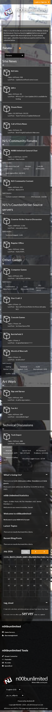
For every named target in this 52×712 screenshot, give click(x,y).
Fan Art (14, 408)
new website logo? (22, 417)
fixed (35, 609)
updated (42, 614)
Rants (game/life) (12, 173)
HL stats (6, 663)
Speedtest (7, 666)
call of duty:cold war (23, 609)
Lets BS (40, 166)
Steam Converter (9, 656)
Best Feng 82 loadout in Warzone (27, 133)
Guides (8, 374)
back (6, 609)
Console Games (18, 317)
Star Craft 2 (16, 298)
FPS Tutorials (35, 197)
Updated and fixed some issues (27, 80)
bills (9, 609)
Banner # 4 (20, 190)
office (17, 614)
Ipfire (13, 88)
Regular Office (17, 243)
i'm (4, 614)
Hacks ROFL (20, 252)
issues (8, 614)
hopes (46, 609)
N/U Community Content (22, 181)
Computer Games (19, 270)
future (40, 609)
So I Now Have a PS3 (23, 326)
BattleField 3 (17, 334)
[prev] (35, 552)
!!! (4, 609)
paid (20, 614)
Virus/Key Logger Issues (31, 459)
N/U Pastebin (20, 444)
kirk (11, 614)
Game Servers (8, 632)
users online (26, 481)
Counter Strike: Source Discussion (26, 219)
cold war (31, 609)
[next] (44, 552)
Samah (30, 507)
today (26, 552)
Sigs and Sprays (18, 391)
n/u (14, 614)
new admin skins (22, 228)
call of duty (14, 609)
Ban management (10, 635)
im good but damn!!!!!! (24, 343)
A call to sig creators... (23, 400)
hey (43, 609)
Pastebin (6, 659)
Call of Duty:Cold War (23, 278)
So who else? (20, 360)
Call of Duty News (19, 124)
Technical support (12, 235)
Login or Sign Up (42, 2)
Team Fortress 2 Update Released (28, 116)
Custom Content (12, 197)
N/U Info (14, 71)
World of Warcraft (19, 351)
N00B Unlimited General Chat (24, 150)
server (28, 613)
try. (39, 614)
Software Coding (11, 457)
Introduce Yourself (12, 166)
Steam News (16, 107)
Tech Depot (16, 435)
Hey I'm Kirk (20, 159)
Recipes (28, 166)
